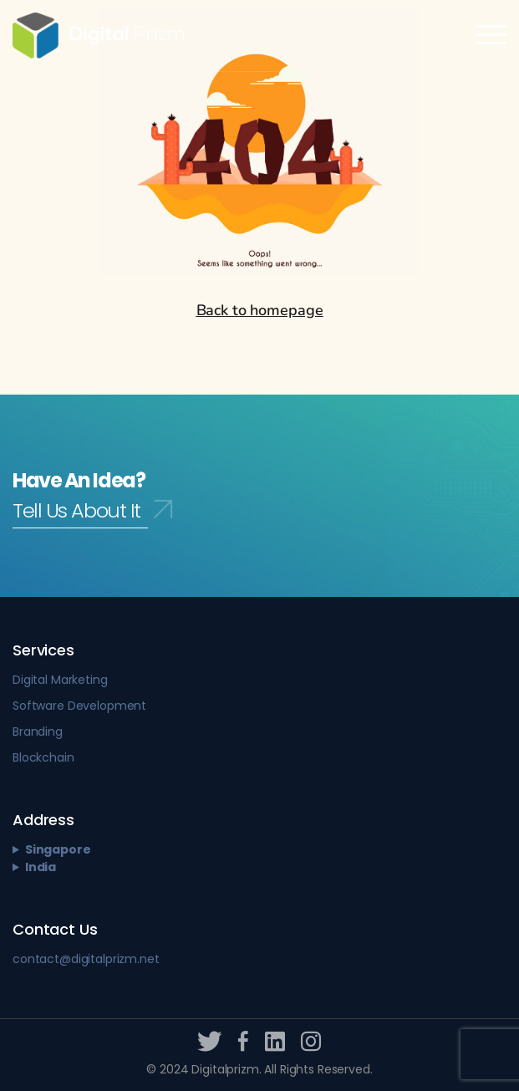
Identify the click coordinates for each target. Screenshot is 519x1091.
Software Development (79, 705)
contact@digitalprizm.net (86, 959)
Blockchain (43, 757)
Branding (38, 731)
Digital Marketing (60, 679)
